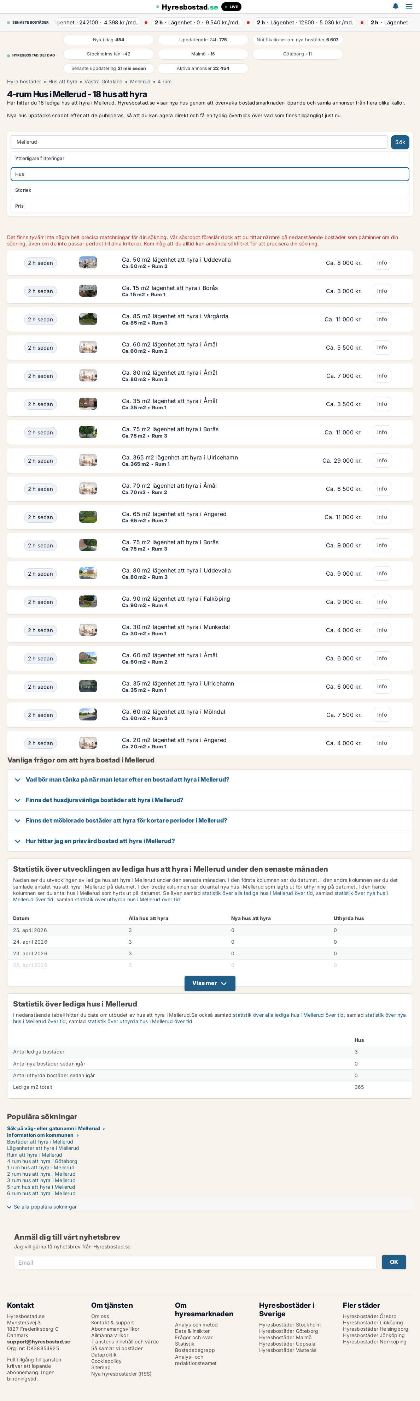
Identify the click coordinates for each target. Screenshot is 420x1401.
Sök (400, 142)
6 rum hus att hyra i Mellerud (41, 1193)
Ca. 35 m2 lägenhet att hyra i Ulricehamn (178, 683)
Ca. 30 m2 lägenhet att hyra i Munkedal (176, 626)
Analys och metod (196, 1325)
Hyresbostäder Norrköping (375, 1341)
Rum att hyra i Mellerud (35, 1155)
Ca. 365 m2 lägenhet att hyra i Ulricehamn (180, 457)
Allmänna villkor (109, 1335)
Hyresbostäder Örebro (369, 1316)
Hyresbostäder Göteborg (288, 1331)
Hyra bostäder (24, 81)
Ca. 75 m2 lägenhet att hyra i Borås (170, 429)
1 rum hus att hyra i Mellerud (41, 1167)
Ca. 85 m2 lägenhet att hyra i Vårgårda (175, 316)
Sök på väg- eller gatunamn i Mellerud (53, 1128)
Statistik (184, 1344)
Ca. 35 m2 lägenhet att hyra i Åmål (169, 400)
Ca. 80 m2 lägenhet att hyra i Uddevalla (176, 570)
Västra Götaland (103, 81)
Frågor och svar (193, 1337)
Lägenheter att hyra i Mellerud (43, 1148)
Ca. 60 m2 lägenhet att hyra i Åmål (169, 344)
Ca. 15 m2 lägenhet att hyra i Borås (170, 287)
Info (382, 262)
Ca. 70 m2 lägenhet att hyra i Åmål (169, 485)
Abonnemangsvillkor (115, 1329)
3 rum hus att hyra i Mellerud (41, 1180)
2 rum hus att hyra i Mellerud (41, 1174)
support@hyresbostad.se (38, 1341)
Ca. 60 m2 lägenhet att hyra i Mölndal (173, 711)
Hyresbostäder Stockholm (290, 1325)
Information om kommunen (40, 1135)
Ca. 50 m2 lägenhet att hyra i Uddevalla (176, 259)
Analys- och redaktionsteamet (196, 1360)
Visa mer (204, 982)
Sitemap (101, 1367)
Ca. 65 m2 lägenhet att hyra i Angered (174, 513)
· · (98, 22)
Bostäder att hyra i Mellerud (40, 1142)
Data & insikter (192, 1331)
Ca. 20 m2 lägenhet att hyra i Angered (174, 739)
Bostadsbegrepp (195, 1350)
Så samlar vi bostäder (117, 1348)
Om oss (100, 1316)
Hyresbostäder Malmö (285, 1337)
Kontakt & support (112, 1322)
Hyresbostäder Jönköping (374, 1335)
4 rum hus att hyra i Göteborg (42, 1161)
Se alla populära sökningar (45, 1207)
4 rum (164, 81)
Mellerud (140, 81)
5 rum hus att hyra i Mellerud (41, 1187)
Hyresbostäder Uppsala (287, 1344)
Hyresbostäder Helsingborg (375, 1329)
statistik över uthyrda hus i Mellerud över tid (127, 899)
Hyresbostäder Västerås (287, 1350)
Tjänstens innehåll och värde (125, 1341)
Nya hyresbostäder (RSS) (121, 1374)
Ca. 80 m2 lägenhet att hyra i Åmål (169, 372)
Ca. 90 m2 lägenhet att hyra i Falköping (176, 598)
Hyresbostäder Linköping (373, 1322)
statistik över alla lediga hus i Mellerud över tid (257, 893)
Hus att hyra (62, 81)
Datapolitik (104, 1355)
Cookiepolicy (106, 1361)
